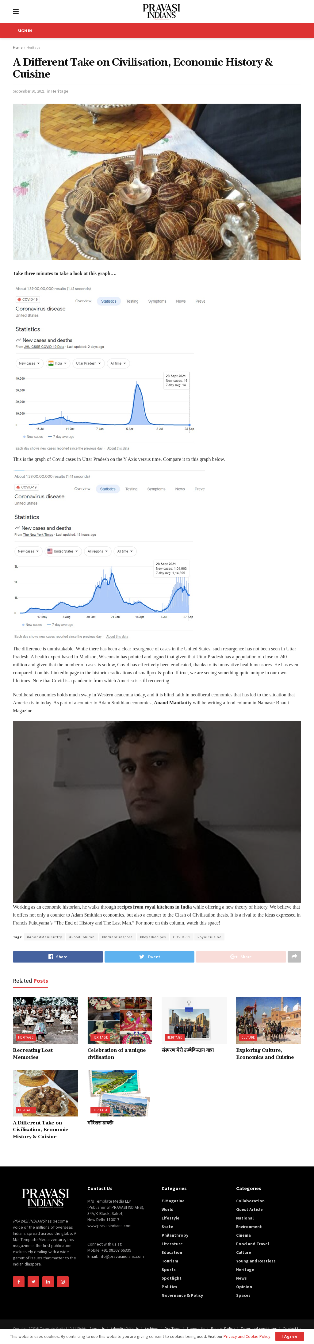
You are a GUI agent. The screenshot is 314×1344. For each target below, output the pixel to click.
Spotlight (172, 1278)
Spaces (243, 1295)
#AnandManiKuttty (44, 937)
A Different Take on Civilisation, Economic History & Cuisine (40, 1130)
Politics (169, 1286)
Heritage (33, 47)
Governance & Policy (182, 1295)
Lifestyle (170, 1218)
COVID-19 (181, 937)
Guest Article (249, 1209)
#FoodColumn (82, 937)
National (245, 1218)
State (167, 1226)
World (168, 1209)
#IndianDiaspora (117, 937)
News (241, 1278)
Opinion (244, 1286)
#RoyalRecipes (153, 937)
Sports (169, 1269)
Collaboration (250, 1201)
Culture (248, 1037)
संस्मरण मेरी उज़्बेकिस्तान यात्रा (188, 1050)
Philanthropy (175, 1235)
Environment (249, 1226)
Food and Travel (252, 1243)
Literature (172, 1243)
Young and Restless (256, 1261)
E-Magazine (173, 1201)
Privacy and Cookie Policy (247, 1336)
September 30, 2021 (28, 91)
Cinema (243, 1235)
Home (17, 47)
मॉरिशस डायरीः (100, 1123)
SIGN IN (24, 30)
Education (172, 1252)
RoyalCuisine (209, 937)
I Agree (289, 1336)
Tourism (170, 1261)
